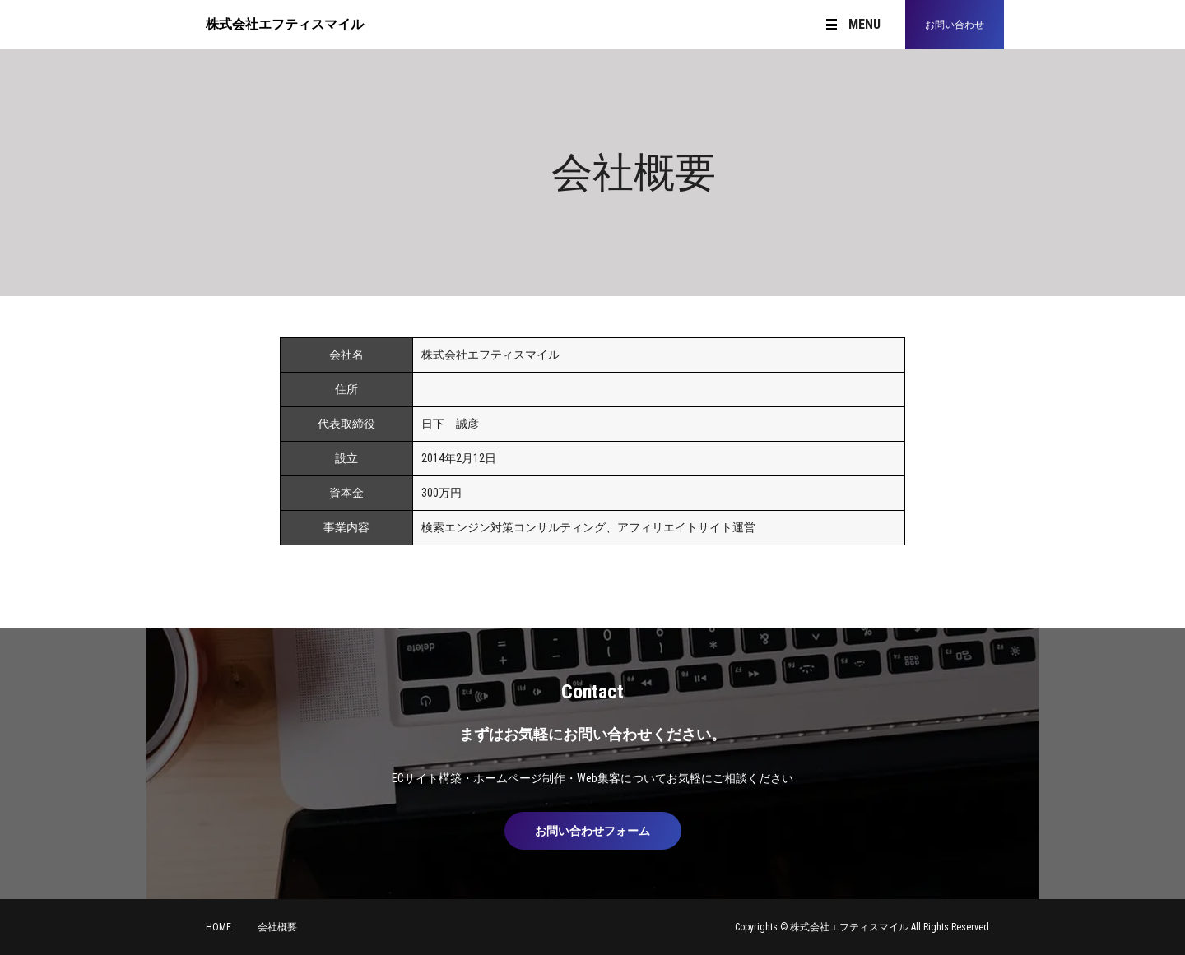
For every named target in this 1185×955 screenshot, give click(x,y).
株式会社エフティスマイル (285, 24)
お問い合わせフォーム (592, 830)
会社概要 (277, 927)
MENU (853, 24)
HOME (218, 927)
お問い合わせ (954, 24)
